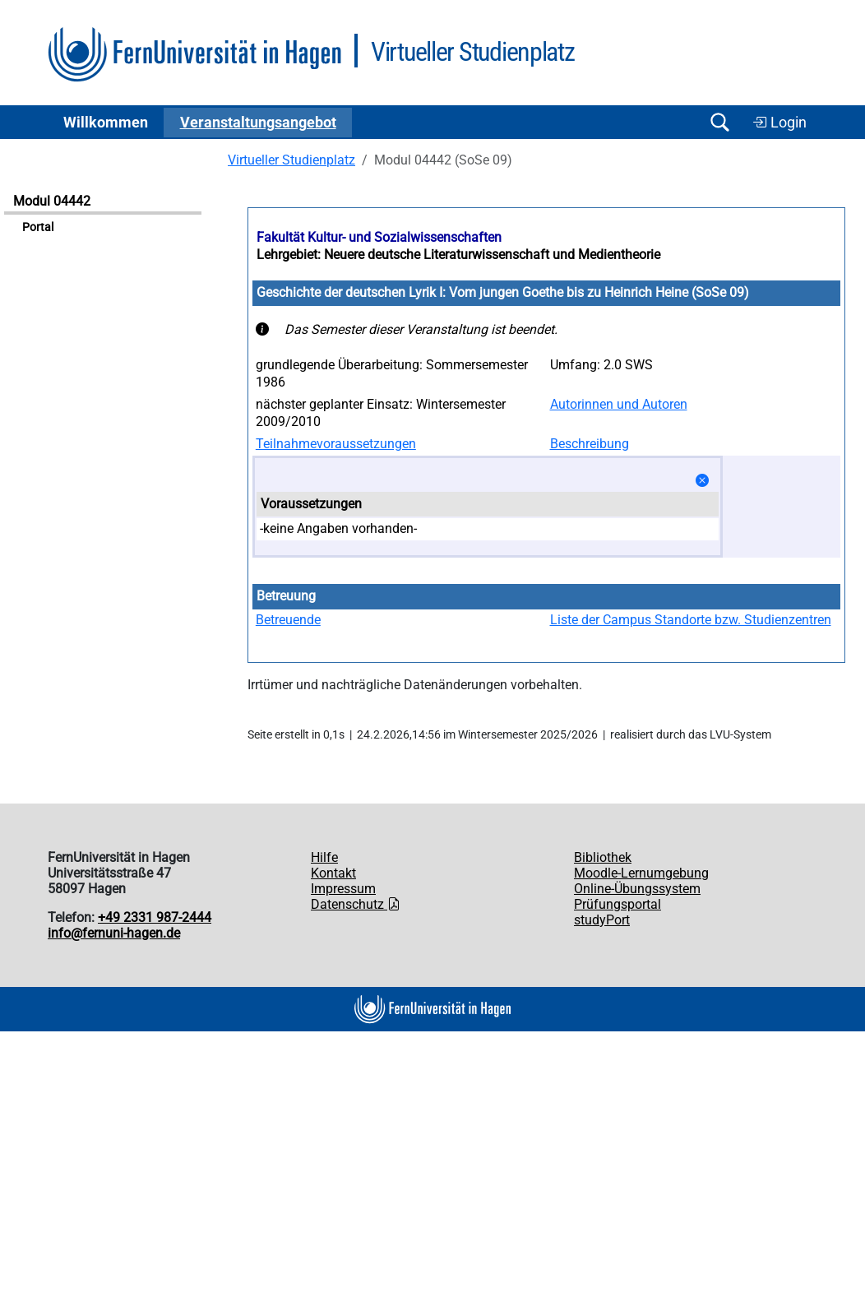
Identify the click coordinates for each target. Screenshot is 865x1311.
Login (779, 122)
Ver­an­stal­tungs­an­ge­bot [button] (258, 122)
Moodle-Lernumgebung (641, 873)
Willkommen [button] (105, 122)
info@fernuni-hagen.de (114, 933)
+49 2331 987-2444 (154, 917)
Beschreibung (589, 444)
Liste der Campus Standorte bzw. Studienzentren (690, 620)
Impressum (343, 888)
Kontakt (333, 873)
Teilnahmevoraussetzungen (336, 444)
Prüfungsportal (617, 904)
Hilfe (324, 857)
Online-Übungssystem (637, 888)
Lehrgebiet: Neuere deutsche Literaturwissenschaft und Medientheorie (458, 254)
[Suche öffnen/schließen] (719, 122)
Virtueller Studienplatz (291, 160)
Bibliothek (602, 857)
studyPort (602, 920)
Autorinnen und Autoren (618, 404)
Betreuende (288, 620)
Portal (37, 227)
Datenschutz (355, 904)
